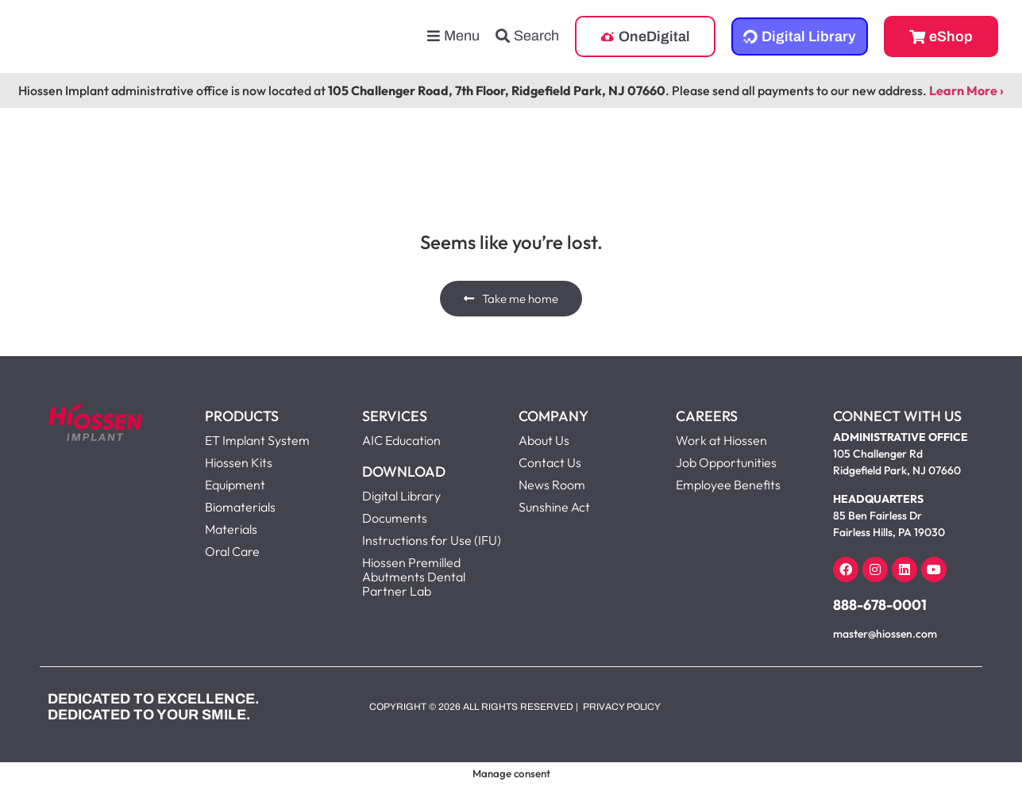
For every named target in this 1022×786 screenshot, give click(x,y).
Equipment (235, 485)
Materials (231, 529)
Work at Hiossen (721, 440)
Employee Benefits (728, 485)
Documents (394, 518)
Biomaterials (240, 507)
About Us (544, 440)
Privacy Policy (622, 706)
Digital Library (401, 496)
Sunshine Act (554, 507)
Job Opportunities (726, 462)
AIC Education (401, 440)
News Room (552, 485)
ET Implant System (257, 440)
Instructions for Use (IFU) (431, 540)
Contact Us (550, 462)
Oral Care (232, 551)
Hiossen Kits (238, 462)
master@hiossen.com (885, 634)
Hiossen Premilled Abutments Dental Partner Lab (413, 576)
